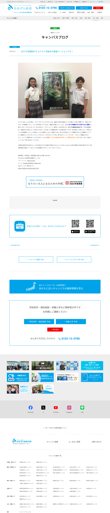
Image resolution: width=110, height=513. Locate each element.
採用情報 (56, 510)
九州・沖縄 (95, 18)
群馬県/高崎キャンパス (41, 457)
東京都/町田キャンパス (25, 463)
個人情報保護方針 (64, 510)
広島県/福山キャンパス (58, 486)
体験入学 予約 (84, 8)
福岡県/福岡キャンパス (41, 494)
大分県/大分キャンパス (25, 497)
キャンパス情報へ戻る (36, 250)
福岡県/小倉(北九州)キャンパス (27, 494)
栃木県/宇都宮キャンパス (25, 457)
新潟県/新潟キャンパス (25, 466)
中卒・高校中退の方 (60, 1)
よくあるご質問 (74, 432)
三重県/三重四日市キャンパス (26, 473)
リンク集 (101, 510)
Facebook (30, 402)
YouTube (55, 402)
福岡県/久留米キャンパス (76, 494)
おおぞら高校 (20, 9)
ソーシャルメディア (84, 510)
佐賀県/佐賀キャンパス (91, 494)
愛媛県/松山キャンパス (25, 489)
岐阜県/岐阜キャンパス (41, 473)
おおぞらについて (40, 12)
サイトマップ (94, 510)
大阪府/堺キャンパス (91, 478)
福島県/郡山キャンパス (41, 452)
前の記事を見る (15, 235)
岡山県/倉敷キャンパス (41, 486)
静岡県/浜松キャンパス (58, 471)
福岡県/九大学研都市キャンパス (60, 494)
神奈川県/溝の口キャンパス (42, 463)
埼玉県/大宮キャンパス (91, 457)
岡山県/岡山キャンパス (25, 486)
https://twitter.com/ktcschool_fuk (28, 168)
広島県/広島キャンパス (75, 486)
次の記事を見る (94, 235)
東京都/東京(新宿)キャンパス (76, 460)
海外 (102, 18)
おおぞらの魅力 (52, 12)
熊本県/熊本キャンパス (41, 497)
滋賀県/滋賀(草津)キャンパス (26, 478)
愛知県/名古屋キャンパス (92, 471)
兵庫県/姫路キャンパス (75, 481)
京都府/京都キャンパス (41, 478)
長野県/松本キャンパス (41, 466)
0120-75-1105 (31, 161)
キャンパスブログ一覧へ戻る (74, 250)
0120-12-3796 (46, 8)
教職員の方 (77, 1)
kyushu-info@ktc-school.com (32, 163)
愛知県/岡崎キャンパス (75, 471)
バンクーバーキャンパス (25, 502)
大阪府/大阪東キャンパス (75, 478)
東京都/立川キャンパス (91, 460)
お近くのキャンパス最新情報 (96, 1)
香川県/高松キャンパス (91, 486)
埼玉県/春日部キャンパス (59, 457)
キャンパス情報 (11, 18)
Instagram (69, 402)
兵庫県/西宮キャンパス (41, 481)
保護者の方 (84, 1)
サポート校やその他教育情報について (56, 418)
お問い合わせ (96, 432)
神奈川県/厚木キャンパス (92, 463)
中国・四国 (87, 18)
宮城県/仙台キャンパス (25, 452)
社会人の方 (69, 1)
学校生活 (71, 12)
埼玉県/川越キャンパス (75, 457)
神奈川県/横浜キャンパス (59, 463)
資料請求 (98, 8)
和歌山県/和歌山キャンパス (26, 481)
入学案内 (99, 12)
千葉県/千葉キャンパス (41, 460)
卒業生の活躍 (81, 12)
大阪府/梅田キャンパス (58, 478)
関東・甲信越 (65, 18)
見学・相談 (90, 12)
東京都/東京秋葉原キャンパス (60, 460)
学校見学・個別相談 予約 (66, 8)
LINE (82, 402)
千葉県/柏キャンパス (24, 460)
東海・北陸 (74, 18)
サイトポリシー (74, 510)
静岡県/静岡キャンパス (41, 471)
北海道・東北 (56, 18)
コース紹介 (63, 12)
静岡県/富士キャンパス (25, 471)
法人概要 (50, 510)
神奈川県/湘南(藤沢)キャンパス (77, 463)
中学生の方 (42, 1)
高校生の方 (50, 1)
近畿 (81, 18)
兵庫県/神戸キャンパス (58, 481)
